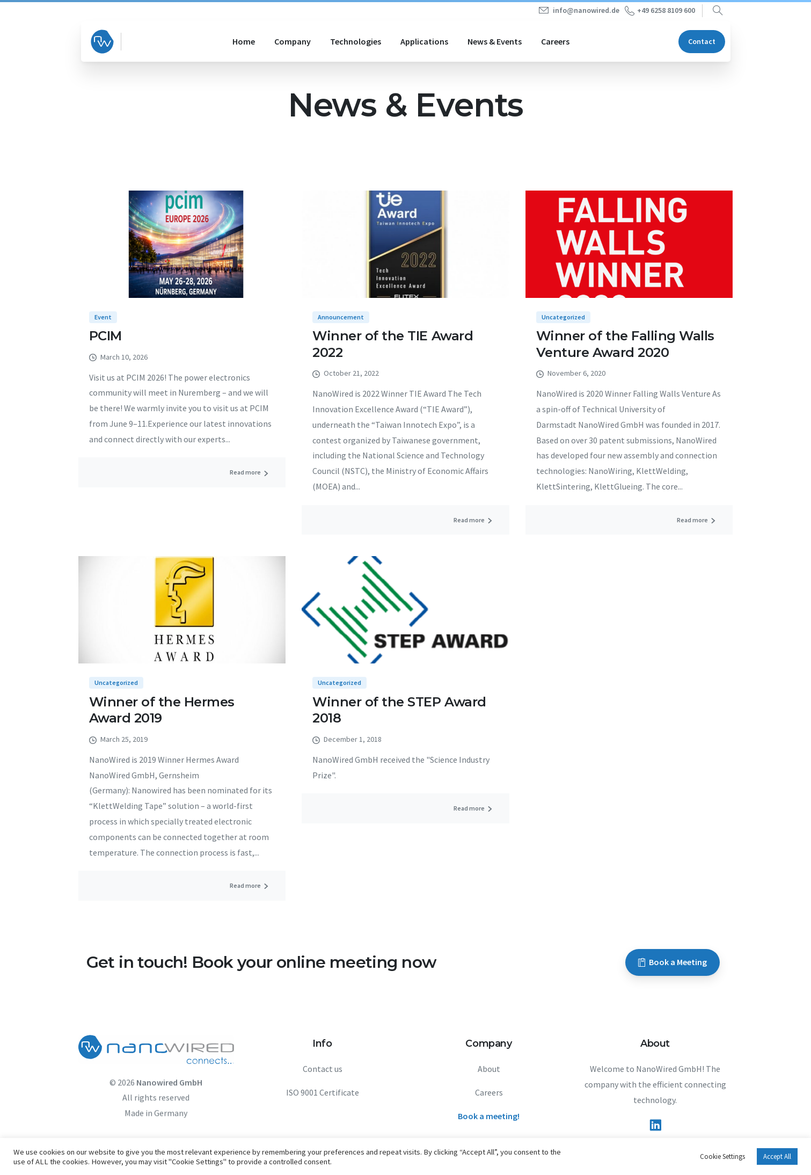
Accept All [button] (777, 1156)
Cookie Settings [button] (722, 1156)
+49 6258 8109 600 (660, 11)
